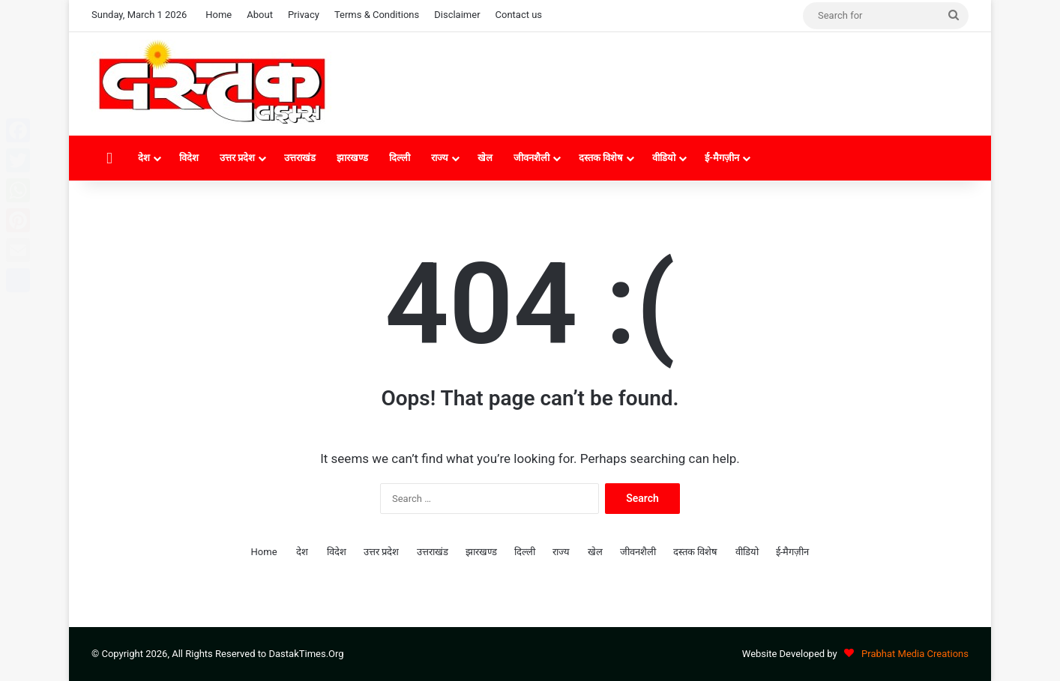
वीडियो (663, 157)
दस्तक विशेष (601, 157)
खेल (485, 157)
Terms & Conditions (376, 14)
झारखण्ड (352, 157)
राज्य (439, 157)
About (260, 14)
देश (144, 157)
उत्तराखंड (300, 157)
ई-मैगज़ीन (722, 157)
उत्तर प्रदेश (237, 157)
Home (218, 14)
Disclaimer (457, 14)
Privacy (303, 14)
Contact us (519, 14)
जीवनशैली (531, 157)
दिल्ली (399, 157)
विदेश (189, 157)
